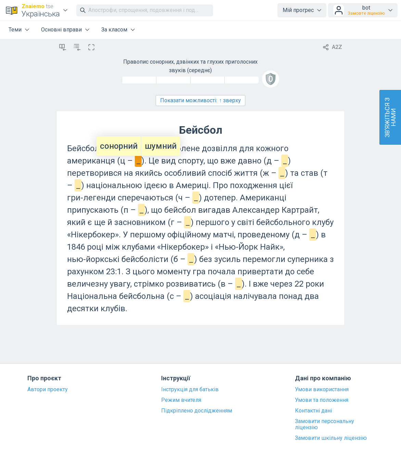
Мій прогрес (298, 10)
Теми (15, 29)
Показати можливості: (200, 100)
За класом (114, 29)
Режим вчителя (181, 400)
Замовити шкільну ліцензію (331, 438)
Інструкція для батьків (190, 389)
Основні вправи (61, 29)
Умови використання (322, 389)
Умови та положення (321, 400)
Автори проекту (47, 389)
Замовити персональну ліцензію (324, 424)
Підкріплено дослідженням (196, 411)
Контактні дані (313, 411)
